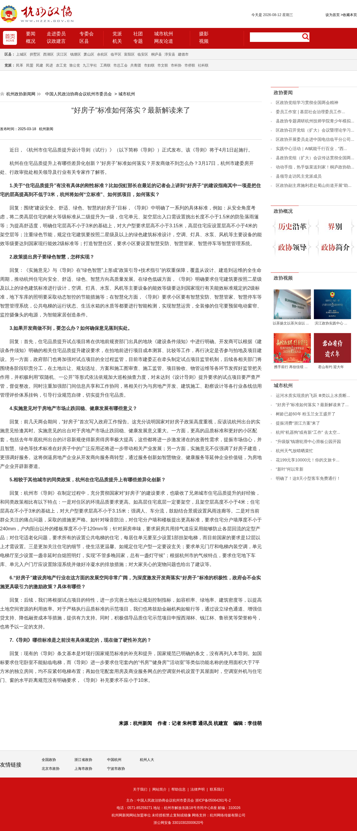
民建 (39, 65)
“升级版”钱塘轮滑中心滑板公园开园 (308, 441)
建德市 (183, 54)
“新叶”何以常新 (289, 469)
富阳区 (129, 54)
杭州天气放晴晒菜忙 (294, 450)
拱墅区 (35, 54)
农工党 (61, 65)
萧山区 (89, 54)
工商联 (105, 65)
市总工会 (120, 65)
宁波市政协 (116, 769)
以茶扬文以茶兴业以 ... (291, 323)
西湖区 (48, 54)
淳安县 (170, 54)
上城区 (21, 54)
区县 (84, 41)
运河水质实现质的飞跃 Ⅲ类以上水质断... (313, 395)
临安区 (142, 54)
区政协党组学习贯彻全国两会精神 (307, 102)
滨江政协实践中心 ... (331, 323)
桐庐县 (156, 54)
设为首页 (332, 15)
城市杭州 (163, 33)
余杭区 (102, 54)
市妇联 (149, 65)
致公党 (74, 65)
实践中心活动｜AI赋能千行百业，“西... (311, 148)
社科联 (203, 65)
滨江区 (62, 54)
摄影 (204, 33)
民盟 (29, 65)
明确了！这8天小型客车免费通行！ (308, 478)
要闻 (30, 33)
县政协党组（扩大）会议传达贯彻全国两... (315, 157)
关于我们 (140, 789)
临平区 (116, 54)
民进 (49, 65)
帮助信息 (178, 789)
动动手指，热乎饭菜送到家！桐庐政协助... (315, 167)
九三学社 (90, 65)
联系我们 (217, 789)
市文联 (162, 65)
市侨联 (189, 65)
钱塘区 (75, 54)
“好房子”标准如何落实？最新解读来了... (312, 404)
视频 (204, 41)
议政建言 (56, 41)
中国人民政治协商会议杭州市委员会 (78, 94)
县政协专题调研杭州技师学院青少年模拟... (315, 121)
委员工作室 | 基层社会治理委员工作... (310, 111)
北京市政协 (51, 769)
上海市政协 (83, 769)
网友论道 (163, 41)
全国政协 (49, 760)
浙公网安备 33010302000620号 (179, 823)
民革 (19, 65)
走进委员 (56, 33)
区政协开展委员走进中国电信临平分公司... (315, 139)
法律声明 (197, 789)
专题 (138, 41)
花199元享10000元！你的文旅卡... (307, 460)
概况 (30, 41)
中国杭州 (114, 760)
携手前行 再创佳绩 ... (291, 367)
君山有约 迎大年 (331, 367)
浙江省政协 (83, 760)
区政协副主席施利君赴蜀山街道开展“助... (313, 185)
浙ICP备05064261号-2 (213, 800)
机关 (117, 41)
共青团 (135, 65)
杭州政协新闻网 (20, 94)
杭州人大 (147, 760)
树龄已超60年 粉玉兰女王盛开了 (306, 413)
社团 (138, 33)
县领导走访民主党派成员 (299, 176)
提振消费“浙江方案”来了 (298, 423)
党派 (117, 33)
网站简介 (159, 789)
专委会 (86, 33)
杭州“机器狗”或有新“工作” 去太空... (308, 432)
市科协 (176, 65)
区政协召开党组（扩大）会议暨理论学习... (315, 130)
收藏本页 (349, 15)
